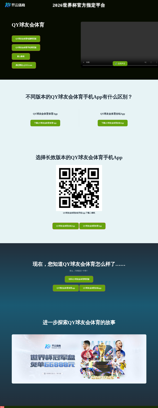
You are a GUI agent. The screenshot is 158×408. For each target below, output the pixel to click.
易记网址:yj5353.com (24, 65)
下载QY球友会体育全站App (112, 123)
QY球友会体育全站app (92, 288)
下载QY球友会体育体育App (45, 123)
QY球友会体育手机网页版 (26, 47)
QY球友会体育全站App (65, 226)
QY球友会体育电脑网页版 (26, 39)
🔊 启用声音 (120, 64)
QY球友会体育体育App (92, 226)
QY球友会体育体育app (66, 288)
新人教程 (20, 56)
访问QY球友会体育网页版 (79, 279)
